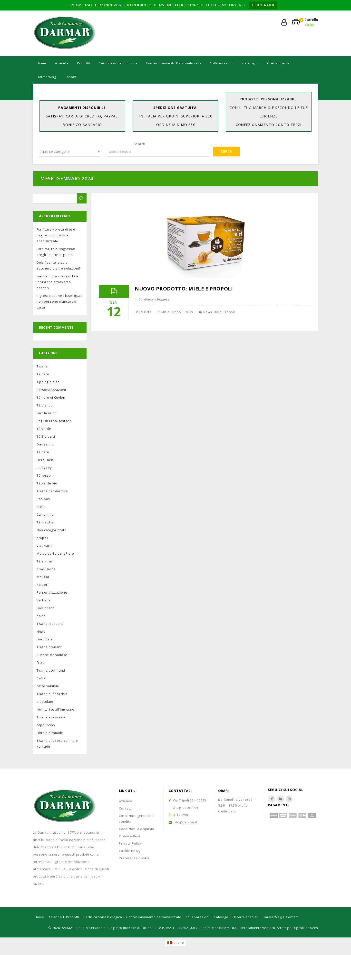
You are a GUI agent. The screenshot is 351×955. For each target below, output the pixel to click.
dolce (41, 616)
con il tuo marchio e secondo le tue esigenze (269, 116)
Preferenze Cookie (134, 858)
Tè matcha (45, 522)
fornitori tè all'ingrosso (55, 709)
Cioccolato (45, 701)
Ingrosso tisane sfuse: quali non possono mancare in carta (59, 301)
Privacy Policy (130, 843)
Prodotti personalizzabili (268, 99)
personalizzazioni (51, 389)
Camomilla (45, 514)
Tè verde (44, 428)
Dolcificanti (46, 608)
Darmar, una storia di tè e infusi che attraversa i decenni (57, 282)
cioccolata (45, 639)
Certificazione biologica (118, 63)
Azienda (61, 63)
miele (165, 312)
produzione (46, 569)
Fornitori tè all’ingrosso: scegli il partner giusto (56, 252)
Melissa (43, 577)
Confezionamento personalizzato (173, 63)
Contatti (71, 77)
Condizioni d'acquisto (136, 829)
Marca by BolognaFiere (55, 553)
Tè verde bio (47, 483)
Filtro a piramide (50, 733)
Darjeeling (45, 444)
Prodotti (83, 63)
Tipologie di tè (48, 382)
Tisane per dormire (52, 491)
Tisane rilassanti (50, 623)
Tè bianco (44, 405)
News (189, 312)
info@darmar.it (185, 822)
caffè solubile (48, 686)
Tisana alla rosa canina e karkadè (57, 743)
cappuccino (46, 725)
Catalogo (249, 63)
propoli (177, 312)
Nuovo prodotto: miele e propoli (184, 288)
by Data (145, 312)
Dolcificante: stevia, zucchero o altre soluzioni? (59, 265)
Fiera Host (45, 460)
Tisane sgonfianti (51, 670)
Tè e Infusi (45, 561)
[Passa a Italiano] (175, 943)
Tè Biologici (46, 436)
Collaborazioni (222, 63)
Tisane (42, 366)
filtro (40, 662)
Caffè (41, 678)
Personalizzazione (52, 592)
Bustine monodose (52, 655)
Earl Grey (44, 467)
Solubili (43, 584)
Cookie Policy (130, 851)
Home (41, 63)
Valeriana (44, 545)
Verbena (44, 600)
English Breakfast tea (54, 421)
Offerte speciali (278, 63)
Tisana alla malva (51, 717)
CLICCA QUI (263, 5)
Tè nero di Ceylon (51, 397)
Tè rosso (44, 475)
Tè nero (43, 374)
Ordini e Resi (129, 836)
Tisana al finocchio (52, 694)
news (207, 312)
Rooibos (43, 499)
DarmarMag (46, 77)
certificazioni (47, 413)
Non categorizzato (52, 530)
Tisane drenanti (50, 647)
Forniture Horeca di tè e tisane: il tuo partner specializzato (56, 235)
